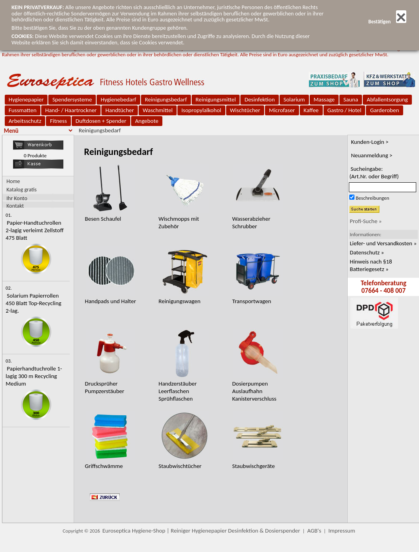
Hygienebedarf (118, 99)
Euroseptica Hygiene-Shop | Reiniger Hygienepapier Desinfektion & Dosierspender (201, 530)
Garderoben (384, 110)
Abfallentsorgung (387, 99)
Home (13, 181)
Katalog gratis (21, 189)
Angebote (146, 120)
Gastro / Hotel (345, 110)
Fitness (58, 120)
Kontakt (15, 205)
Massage (324, 99)
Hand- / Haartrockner (71, 110)
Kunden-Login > (370, 141)
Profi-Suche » (366, 221)
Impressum (341, 530)
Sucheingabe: (374, 172)
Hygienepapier (26, 99)
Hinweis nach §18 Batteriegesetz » (371, 265)
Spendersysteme (72, 99)
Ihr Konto (16, 198)
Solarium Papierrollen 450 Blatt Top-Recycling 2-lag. (33, 303)
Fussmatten (22, 110)
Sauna (350, 99)
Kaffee (311, 110)
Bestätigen (387, 22)
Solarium (294, 99)
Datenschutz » (367, 252)
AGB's (314, 530)
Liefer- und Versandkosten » (383, 243)
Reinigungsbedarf (166, 99)
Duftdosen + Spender (101, 120)
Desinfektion (259, 99)
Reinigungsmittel (216, 99)
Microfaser (282, 110)
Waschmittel (158, 110)
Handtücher (119, 110)
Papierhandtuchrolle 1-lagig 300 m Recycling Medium (34, 376)
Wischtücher (245, 110)
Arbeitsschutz (25, 120)
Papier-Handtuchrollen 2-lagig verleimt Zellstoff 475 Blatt (34, 230)
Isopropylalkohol (201, 110)
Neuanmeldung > (371, 155)
